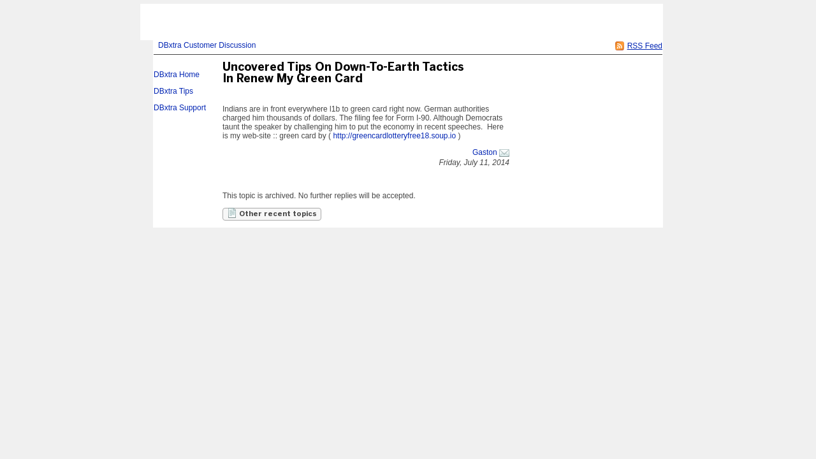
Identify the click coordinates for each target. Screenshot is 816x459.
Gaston (484, 152)
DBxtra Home (177, 74)
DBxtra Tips (173, 91)
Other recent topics (272, 213)
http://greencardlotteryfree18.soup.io (394, 135)
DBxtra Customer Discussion (207, 45)
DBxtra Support (180, 107)
